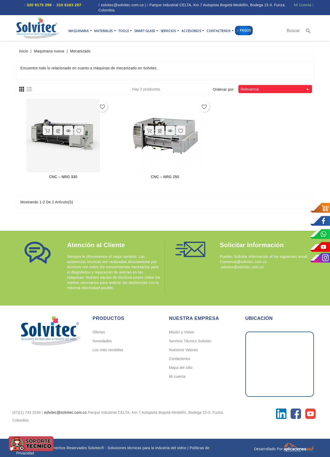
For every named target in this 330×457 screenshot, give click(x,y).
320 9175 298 (39, 5)
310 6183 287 (68, 5)
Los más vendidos (108, 350)
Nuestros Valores (183, 350)
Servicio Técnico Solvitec (190, 341)
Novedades (102, 341)
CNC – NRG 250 (165, 177)
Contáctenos (179, 359)
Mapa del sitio (181, 367)
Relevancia (275, 89)
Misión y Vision (182, 332)
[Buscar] (293, 31)
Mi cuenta (177, 376)
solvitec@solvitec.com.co (66, 412)
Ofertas (99, 332)
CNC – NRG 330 (63, 177)
